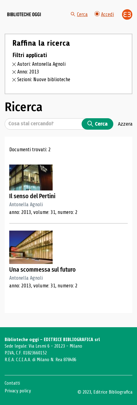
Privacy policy (18, 391)
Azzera (125, 124)
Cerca (79, 14)
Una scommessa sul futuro (42, 269)
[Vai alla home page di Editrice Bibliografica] (127, 14)
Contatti (12, 383)
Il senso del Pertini (32, 196)
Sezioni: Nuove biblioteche (43, 79)
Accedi (104, 14)
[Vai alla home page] (24, 14)
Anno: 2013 (28, 72)
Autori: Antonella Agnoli (41, 64)
